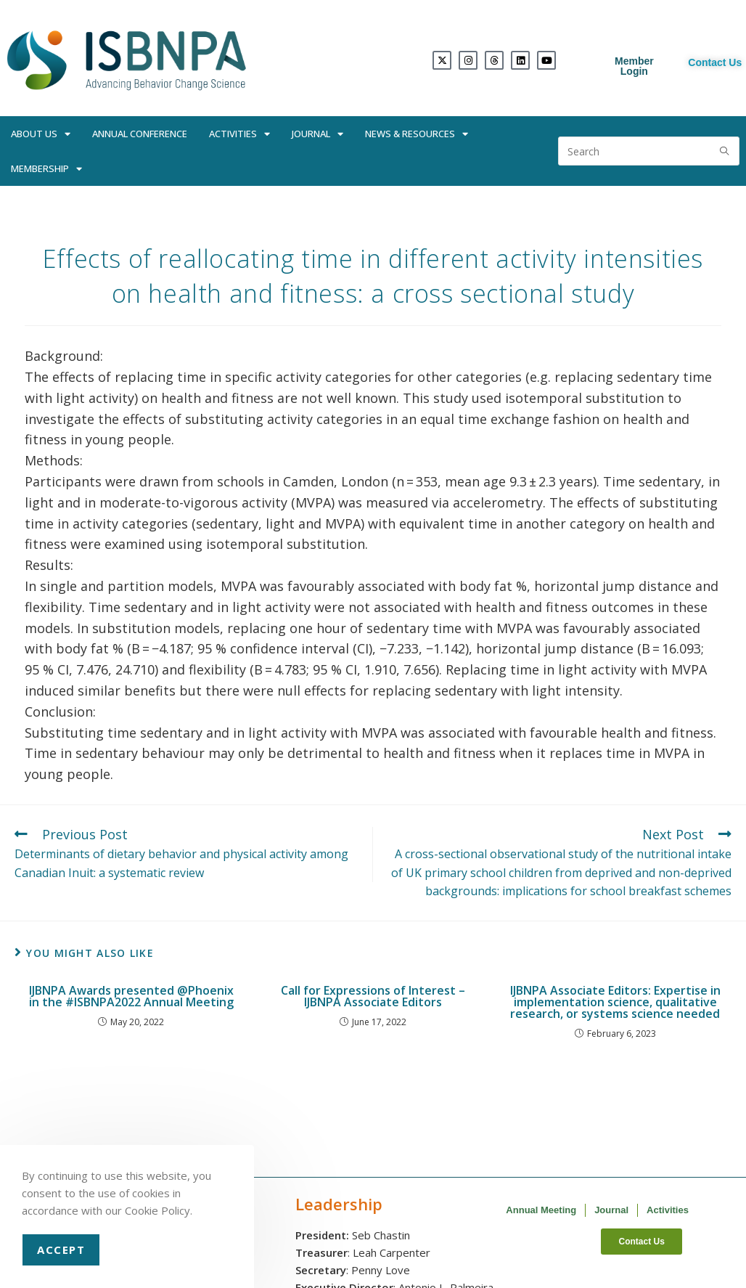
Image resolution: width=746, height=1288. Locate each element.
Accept (61, 1249)
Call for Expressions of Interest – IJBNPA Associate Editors (373, 996)
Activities (239, 134)
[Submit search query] (724, 151)
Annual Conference (139, 133)
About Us (40, 134)
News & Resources (416, 134)
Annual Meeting (541, 1210)
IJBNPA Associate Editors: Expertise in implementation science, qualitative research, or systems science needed (615, 1002)
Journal (317, 134)
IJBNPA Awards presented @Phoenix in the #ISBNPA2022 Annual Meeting (131, 996)
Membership (46, 169)
